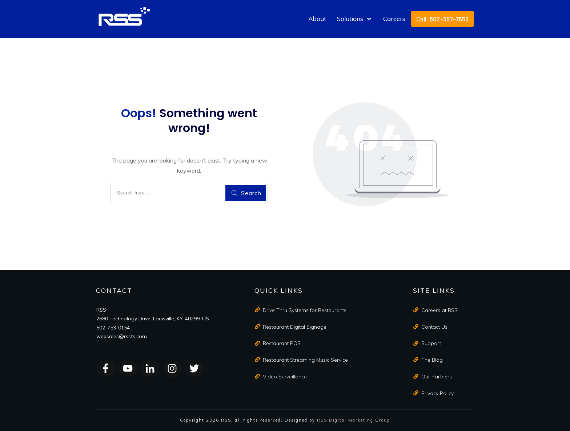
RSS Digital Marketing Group (353, 420)
